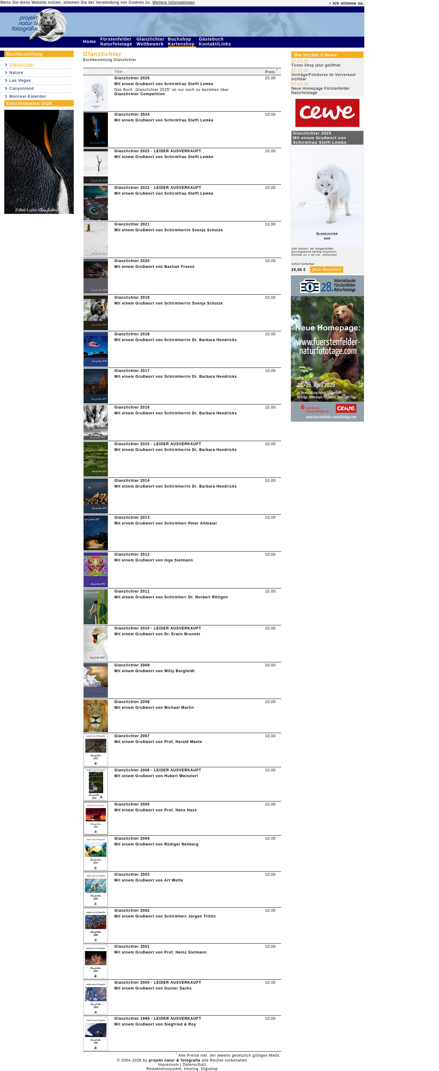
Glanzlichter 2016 (132, 407)
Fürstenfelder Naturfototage (117, 41)
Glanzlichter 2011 (132, 591)
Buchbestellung (24, 54)
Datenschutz (194, 1064)
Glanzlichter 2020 (132, 261)
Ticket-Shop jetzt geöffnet (316, 65)
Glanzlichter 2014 (132, 480)
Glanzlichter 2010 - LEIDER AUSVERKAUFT (157, 628)
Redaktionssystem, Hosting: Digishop (182, 1069)
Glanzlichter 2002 (132, 910)
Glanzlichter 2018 (132, 334)
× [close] (330, 3)
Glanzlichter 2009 (132, 665)
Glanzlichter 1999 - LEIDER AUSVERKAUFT (157, 1018)
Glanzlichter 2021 (132, 224)
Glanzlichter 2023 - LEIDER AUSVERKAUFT (157, 151)
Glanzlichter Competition (139, 94)
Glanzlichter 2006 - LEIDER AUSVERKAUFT (157, 770)
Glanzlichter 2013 (132, 517)
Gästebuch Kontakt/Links (215, 41)
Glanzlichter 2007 (132, 736)
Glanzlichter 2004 (132, 838)
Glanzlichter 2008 (132, 702)
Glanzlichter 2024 (132, 114)
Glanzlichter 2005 (132, 804)
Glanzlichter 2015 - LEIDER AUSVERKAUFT (157, 444)
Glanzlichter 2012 (132, 554)
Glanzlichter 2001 (132, 946)
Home (90, 41)
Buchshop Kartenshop (182, 41)
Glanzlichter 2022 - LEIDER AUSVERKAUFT (157, 188)
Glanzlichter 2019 (132, 297)
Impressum (168, 1064)
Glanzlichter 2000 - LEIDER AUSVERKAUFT (157, 982)
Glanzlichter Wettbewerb (151, 41)
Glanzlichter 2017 (132, 371)
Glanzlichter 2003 (132, 874)
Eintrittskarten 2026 (29, 103)
